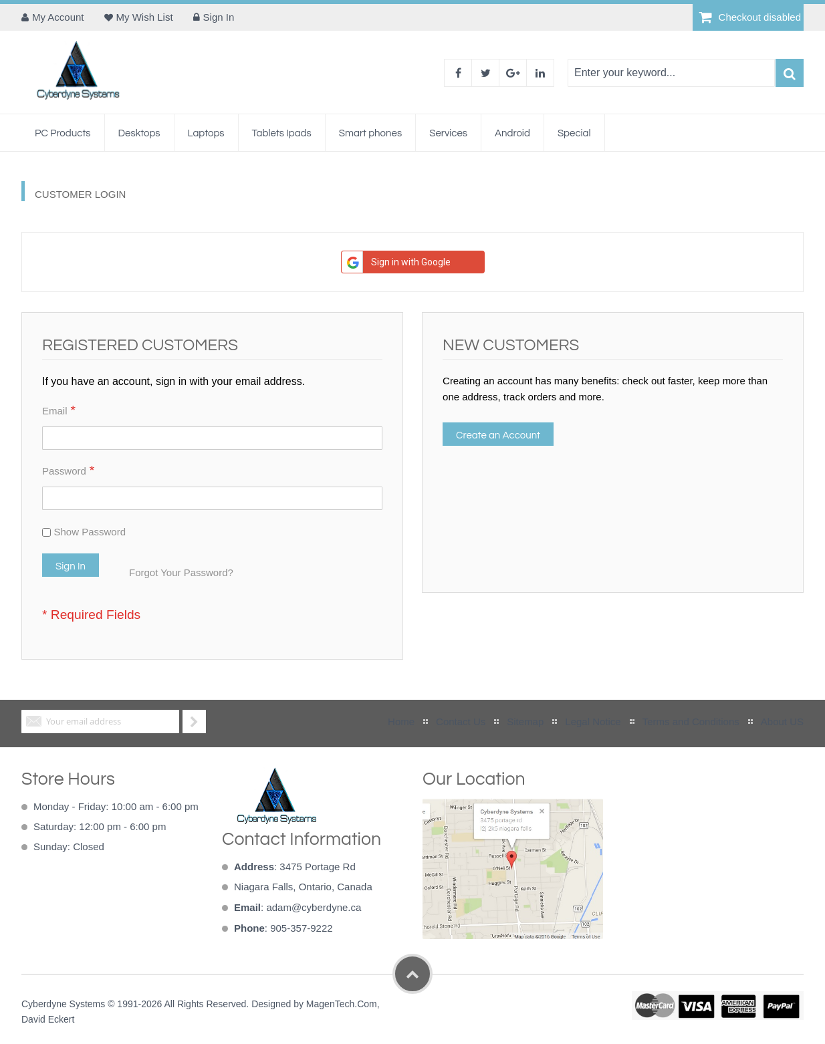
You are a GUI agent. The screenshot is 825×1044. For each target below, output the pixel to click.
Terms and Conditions (690, 721)
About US (782, 721)
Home (401, 721)
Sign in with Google (396, 262)
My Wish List (144, 17)
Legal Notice (592, 721)
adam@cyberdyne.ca (313, 907)
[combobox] (671, 73)
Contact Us (460, 721)
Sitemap (525, 721)
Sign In (219, 17)
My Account (58, 17)
